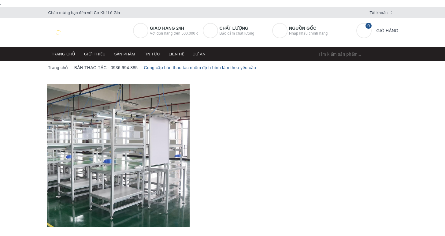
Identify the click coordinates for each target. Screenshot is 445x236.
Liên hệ (176, 54)
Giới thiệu (95, 54)
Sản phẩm (124, 54)
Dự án (199, 54)
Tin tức (152, 54)
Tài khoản (378, 12)
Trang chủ (63, 54)
